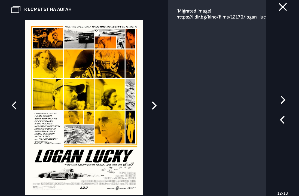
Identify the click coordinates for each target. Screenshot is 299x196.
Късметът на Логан (48, 9)
